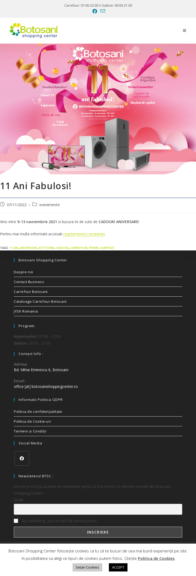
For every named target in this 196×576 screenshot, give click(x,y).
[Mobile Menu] (184, 30)
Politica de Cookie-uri (32, 421)
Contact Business (29, 281)
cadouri (62, 248)
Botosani (46, 248)
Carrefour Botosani (31, 291)
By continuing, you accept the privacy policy (55, 520)
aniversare (28, 248)
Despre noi (23, 272)
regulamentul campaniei (84, 233)
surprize (107, 248)
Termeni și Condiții (30, 431)
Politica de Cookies (156, 558)
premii (94, 248)
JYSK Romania (26, 311)
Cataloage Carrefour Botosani (40, 301)
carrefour (78, 248)
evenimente (49, 204)
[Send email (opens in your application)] (102, 11)
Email (18, 499)
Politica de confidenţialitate (38, 411)
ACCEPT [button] (118, 567)
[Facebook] (22, 458)
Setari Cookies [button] (87, 567)
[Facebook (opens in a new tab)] (95, 11)
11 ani (14, 248)
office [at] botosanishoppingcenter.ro (46, 386)
